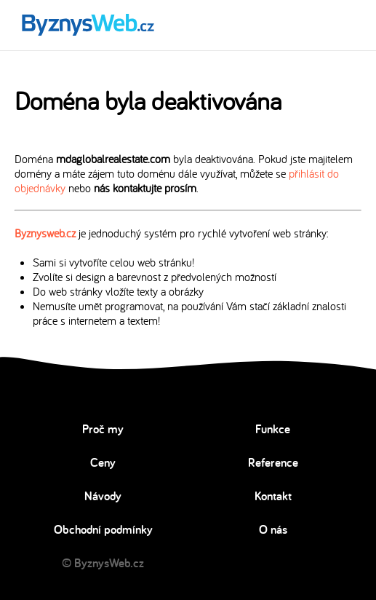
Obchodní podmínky (103, 529)
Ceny (103, 462)
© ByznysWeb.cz (103, 563)
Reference (273, 462)
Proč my (103, 429)
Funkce (272, 429)
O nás (273, 529)
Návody (102, 496)
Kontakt (273, 496)
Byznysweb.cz (45, 233)
